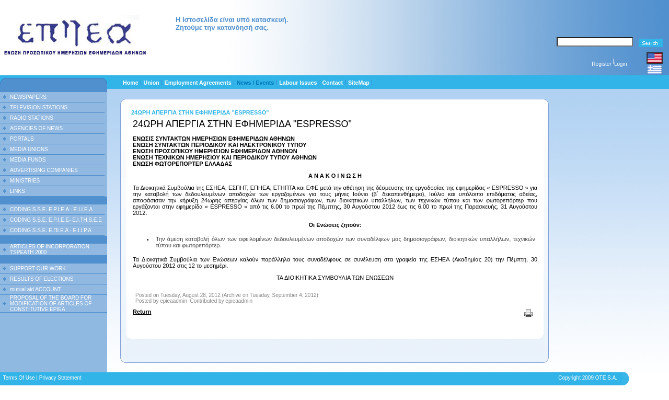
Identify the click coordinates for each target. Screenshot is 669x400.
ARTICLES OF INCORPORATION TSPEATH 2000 (49, 249)
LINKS (17, 191)
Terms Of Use (18, 378)
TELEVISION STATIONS (38, 107)
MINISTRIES (25, 181)
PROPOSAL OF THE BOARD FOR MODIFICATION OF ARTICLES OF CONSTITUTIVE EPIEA (50, 303)
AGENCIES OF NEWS (36, 128)
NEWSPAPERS (28, 97)
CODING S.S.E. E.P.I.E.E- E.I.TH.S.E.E (56, 220)
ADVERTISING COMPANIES (44, 170)
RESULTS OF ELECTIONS (42, 279)
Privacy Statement (60, 378)
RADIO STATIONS (31, 118)
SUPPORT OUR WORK (38, 268)
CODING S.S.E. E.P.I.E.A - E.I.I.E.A (51, 209)
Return (142, 311)
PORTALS (22, 139)
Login (620, 64)
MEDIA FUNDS (27, 160)
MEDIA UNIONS (29, 149)
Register (601, 64)
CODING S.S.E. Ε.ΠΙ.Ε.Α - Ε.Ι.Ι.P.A (50, 230)
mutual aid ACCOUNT (35, 289)
